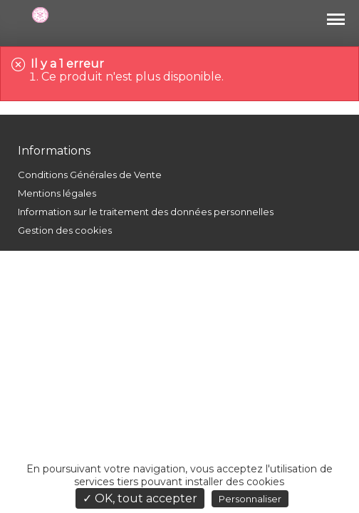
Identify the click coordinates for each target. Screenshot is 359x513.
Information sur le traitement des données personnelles (146, 211)
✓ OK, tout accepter (140, 498)
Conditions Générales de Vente (90, 174)
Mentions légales (57, 193)
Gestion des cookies (65, 230)
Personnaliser (250, 498)
